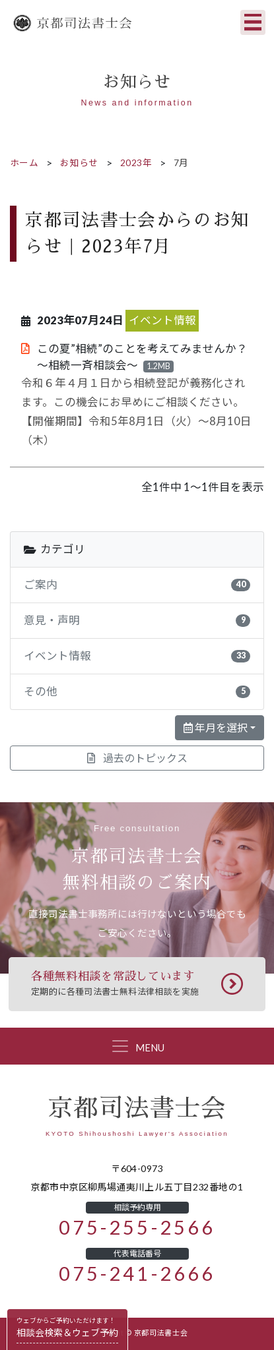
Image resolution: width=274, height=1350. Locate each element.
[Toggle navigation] (252, 22)
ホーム (24, 162)
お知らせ (79, 162)
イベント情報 (162, 320)
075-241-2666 (137, 1273)
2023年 (136, 162)
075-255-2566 (137, 1227)
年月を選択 (216, 727)
